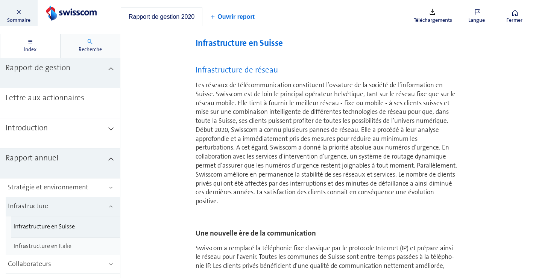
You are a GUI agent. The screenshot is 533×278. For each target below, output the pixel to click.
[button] (19, 13)
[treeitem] (60, 73)
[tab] (161, 17)
